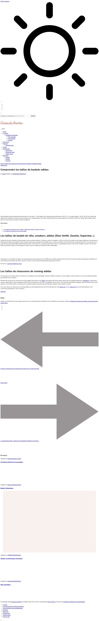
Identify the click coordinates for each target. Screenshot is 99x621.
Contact (10, 140)
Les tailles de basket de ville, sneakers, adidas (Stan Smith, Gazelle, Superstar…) (24, 229)
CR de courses (10, 145)
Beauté (8, 157)
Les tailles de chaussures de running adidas (15, 231)
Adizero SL (62, 287)
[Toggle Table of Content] (1, 226)
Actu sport (6, 142)
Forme (5, 147)
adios (43, 280)
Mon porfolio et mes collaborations (13, 608)
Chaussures (9, 150)
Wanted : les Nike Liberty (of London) (11, 558)
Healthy (8, 159)
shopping (3, 291)
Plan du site (6, 617)
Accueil (5, 605)
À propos (5, 133)
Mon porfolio (11, 138)
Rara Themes (51, 602)
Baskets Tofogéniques (7, 488)
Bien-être (5, 155)
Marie (3, 174)
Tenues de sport (10, 152)
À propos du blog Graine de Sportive (13, 606)
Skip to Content (5, 1)
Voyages (8, 161)
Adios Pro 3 (73, 287)
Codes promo (9, 154)
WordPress (66, 602)
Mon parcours (12, 137)
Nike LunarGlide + (6, 584)
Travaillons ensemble (12, 135)
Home (4, 132)
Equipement (6, 149)
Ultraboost (86, 280)
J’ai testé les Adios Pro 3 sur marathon (12, 462)
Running (5, 144)
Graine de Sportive (12, 122)
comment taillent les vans (14, 264)
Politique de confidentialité (77, 602)
